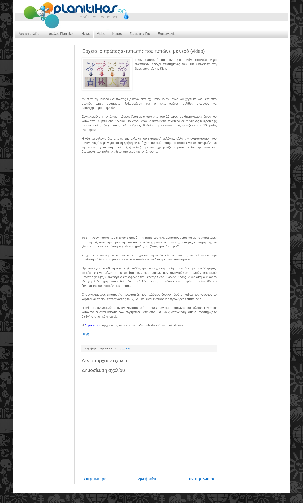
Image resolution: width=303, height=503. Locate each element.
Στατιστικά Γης (139, 33)
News (85, 33)
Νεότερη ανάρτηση (94, 479)
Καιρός (117, 33)
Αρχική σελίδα (29, 33)
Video (101, 33)
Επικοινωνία (167, 33)
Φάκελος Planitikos (60, 33)
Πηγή (85, 334)
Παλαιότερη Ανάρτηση (201, 479)
